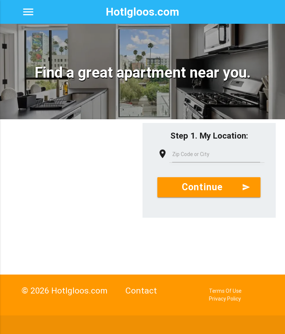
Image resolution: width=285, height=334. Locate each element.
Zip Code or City (190, 154)
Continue (216, 187)
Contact (141, 290)
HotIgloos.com (142, 12)
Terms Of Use (225, 291)
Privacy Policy (225, 298)
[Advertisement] (71, 176)
